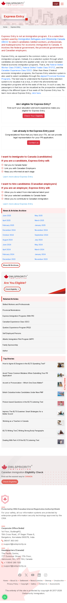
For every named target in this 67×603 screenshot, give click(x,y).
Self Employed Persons (12, 333)
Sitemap (48, 588)
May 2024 (39, 245)
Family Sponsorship (10, 345)
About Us (13, 588)
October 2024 (8, 235)
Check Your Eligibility (33, 116)
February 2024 (8, 254)
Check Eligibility (12, 289)
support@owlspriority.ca (15, 551)
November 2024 (41, 230)
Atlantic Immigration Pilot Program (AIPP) (18, 339)
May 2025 (39, 216)
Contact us (33, 142)
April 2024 (7, 249)
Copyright (24, 591)
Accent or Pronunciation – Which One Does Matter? (23, 383)
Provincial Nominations (11, 310)
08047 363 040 (11, 548)
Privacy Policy (12, 591)
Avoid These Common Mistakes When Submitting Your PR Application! (25, 374)
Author (5, 351)
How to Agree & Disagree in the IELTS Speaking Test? (24, 364)
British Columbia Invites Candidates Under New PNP (23, 392)
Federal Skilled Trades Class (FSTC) (39, 67)
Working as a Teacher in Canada (15, 421)
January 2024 (40, 254)
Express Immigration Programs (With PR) (18, 316)
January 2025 (40, 225)
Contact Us (43, 591)
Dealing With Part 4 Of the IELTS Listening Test (21, 440)
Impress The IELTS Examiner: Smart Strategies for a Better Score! (23, 412)
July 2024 (39, 240)
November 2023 (41, 259)
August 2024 (8, 240)
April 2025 (7, 220)
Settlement (24, 588)
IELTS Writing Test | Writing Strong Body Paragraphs (23, 431)
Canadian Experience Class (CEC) (16, 70)
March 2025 (39, 220)
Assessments (55, 591)
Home (5, 27)
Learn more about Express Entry (18, 204)
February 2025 (8, 225)
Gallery (33, 591)
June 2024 (7, 245)
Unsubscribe (59, 588)
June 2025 (7, 216)
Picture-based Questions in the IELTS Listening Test (23, 402)
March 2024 (39, 249)
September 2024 (41, 235)
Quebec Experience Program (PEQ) (17, 328)
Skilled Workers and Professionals (16, 304)
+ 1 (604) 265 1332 (12, 570)
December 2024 (9, 230)
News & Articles (37, 588)
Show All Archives (11, 265)
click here (36, 93)
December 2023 (9, 259)
